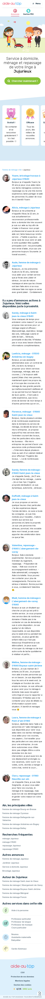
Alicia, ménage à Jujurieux (26, 207)
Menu (36, 3)
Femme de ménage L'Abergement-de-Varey (22, 885)
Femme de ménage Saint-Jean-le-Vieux (20, 881)
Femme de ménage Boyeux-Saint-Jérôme (21, 889)
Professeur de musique (21, 924)
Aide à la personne (19, 910)
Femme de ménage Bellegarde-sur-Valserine (18, 818)
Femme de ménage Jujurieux (15, 859)
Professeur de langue (21, 922)
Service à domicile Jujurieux (15, 867)
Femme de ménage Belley (14, 828)
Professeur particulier (21, 919)
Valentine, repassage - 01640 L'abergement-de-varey (25, 548)
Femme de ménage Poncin (14, 897)
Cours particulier (18, 927)
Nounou (14, 934)
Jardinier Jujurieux (10, 863)
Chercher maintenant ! (22, 81)
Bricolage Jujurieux (11, 871)
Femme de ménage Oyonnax (15, 813)
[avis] (22, 988)
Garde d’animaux (19, 949)
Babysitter (16, 940)
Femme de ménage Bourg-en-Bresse (19, 809)
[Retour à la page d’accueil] (12, 3)
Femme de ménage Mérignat (15, 893)
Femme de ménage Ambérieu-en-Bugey (20, 824)
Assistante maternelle (21, 937)
